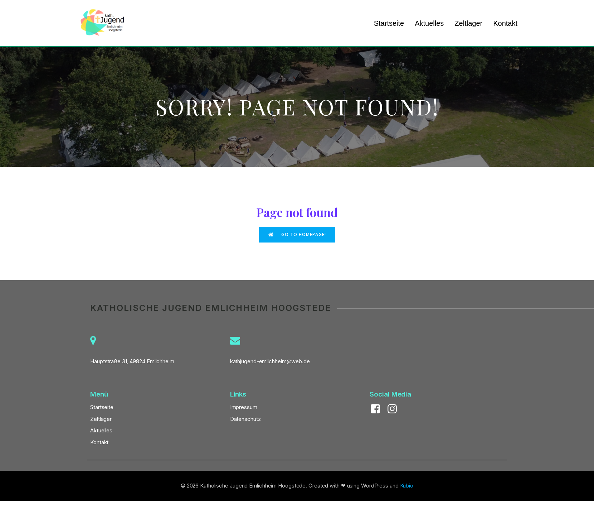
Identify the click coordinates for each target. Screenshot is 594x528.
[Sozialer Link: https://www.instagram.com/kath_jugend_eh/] (394, 409)
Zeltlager (468, 23)
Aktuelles (429, 23)
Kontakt (505, 23)
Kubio (407, 486)
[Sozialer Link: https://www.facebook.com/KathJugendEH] (378, 409)
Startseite (389, 23)
